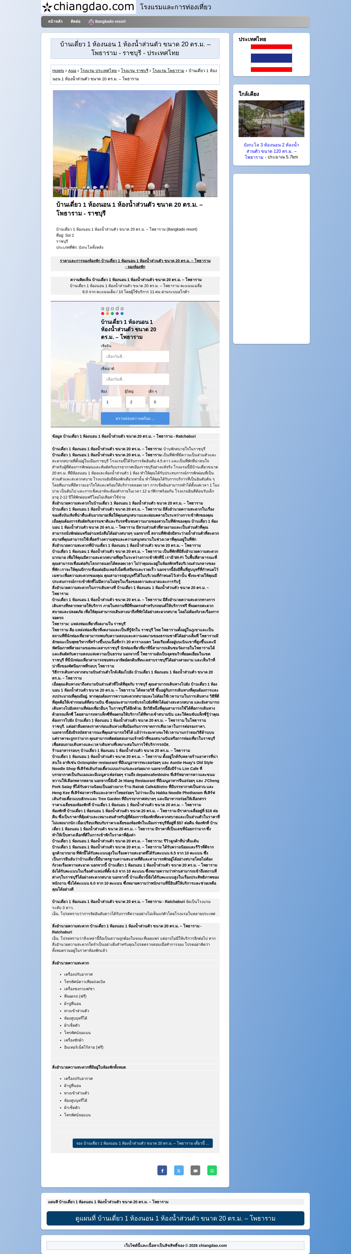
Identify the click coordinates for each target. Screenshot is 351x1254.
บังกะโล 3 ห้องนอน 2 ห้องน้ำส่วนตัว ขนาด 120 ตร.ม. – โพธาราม (271, 151)
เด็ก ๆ (152, 392)
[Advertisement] (271, 259)
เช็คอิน (106, 346)
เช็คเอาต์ (107, 369)
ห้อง (104, 392)
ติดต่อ (75, 21)
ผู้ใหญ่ (129, 392)
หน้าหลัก (55, 21)
